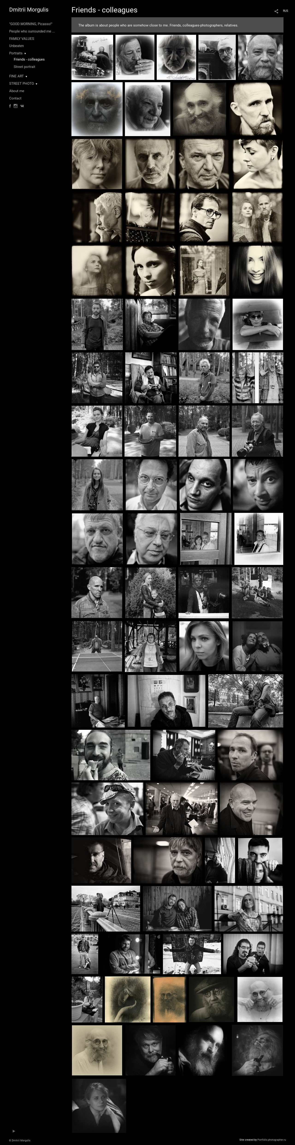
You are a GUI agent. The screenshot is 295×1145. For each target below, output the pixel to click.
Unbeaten (16, 46)
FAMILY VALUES (21, 39)
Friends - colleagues (29, 59)
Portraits (16, 53)
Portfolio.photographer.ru (271, 1139)
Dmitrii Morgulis (28, 9)
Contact (15, 98)
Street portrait (24, 67)
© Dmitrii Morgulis (19, 1140)
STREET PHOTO (21, 84)
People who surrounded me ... (32, 31)
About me (16, 91)
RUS (285, 10)
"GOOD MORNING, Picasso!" (30, 24)
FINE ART (16, 76)
